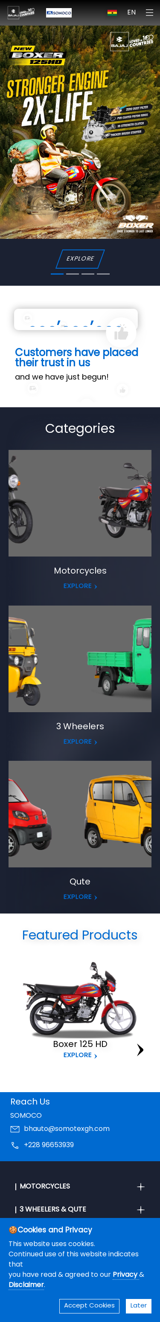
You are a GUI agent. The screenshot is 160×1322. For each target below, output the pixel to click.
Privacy (126, 1275)
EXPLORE (80, 259)
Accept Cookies (89, 1306)
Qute (80, 882)
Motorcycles (80, 571)
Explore (78, 1055)
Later (139, 1306)
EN (131, 12)
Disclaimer (26, 1285)
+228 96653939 (49, 1145)
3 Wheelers (80, 727)
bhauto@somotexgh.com (67, 1129)
